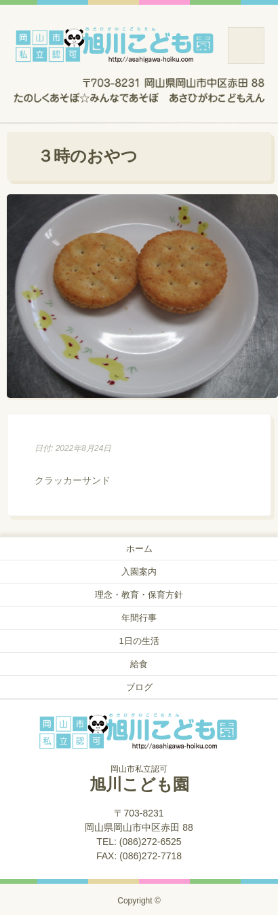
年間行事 (139, 618)
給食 (139, 664)
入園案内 (139, 572)
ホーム (139, 548)
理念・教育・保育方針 (139, 595)
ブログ (139, 687)
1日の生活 (139, 641)
